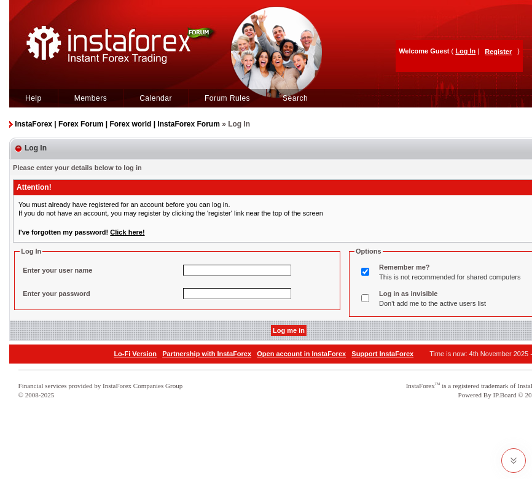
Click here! (127, 232)
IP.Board (504, 395)
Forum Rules (227, 98)
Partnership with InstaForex (206, 353)
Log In (465, 51)
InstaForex (420, 385)
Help (33, 98)
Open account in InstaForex (301, 353)
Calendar (155, 98)
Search (295, 98)
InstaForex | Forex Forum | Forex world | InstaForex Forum (117, 124)
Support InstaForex (382, 353)
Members (91, 98)
